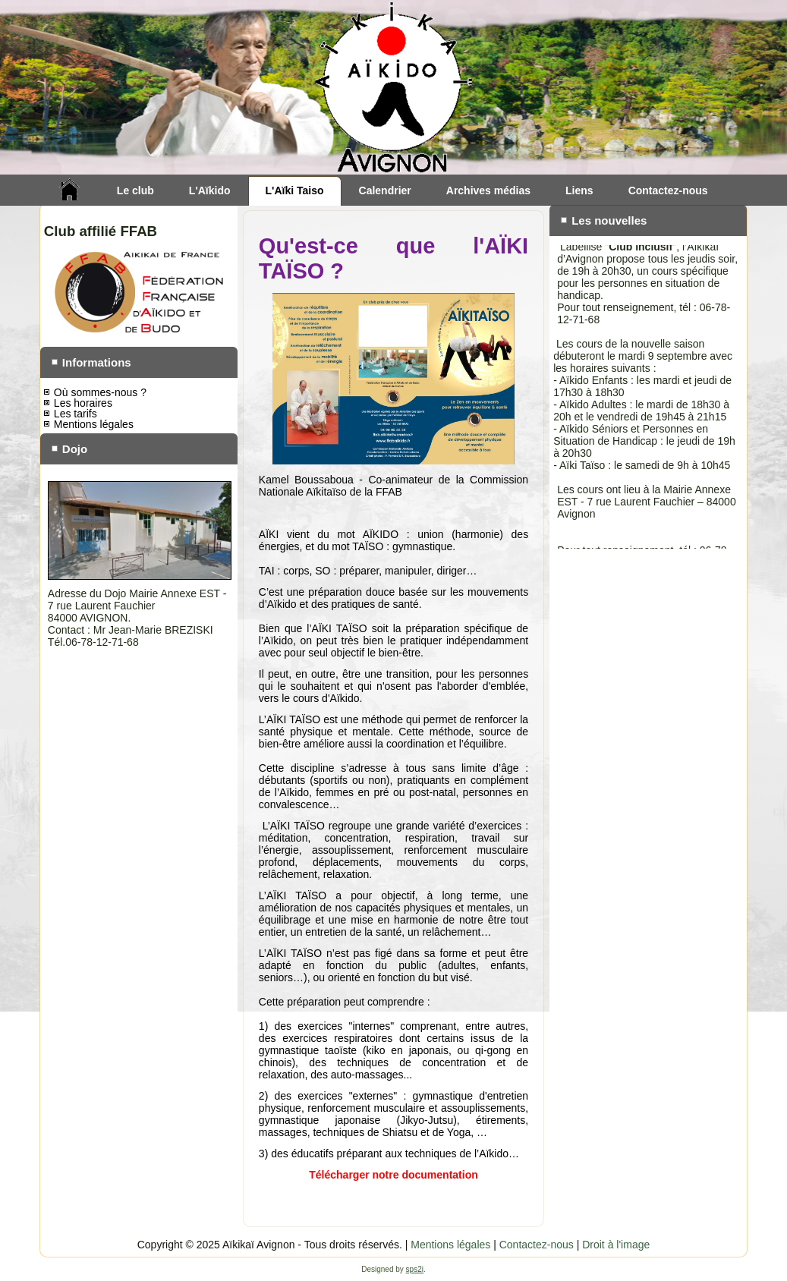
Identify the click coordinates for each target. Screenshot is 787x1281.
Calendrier (385, 190)
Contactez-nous (668, 190)
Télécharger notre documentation (393, 1175)
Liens (579, 190)
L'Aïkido (210, 190)
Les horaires (83, 403)
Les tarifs (75, 414)
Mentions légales (94, 424)
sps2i (414, 1269)
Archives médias (488, 190)
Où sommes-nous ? (100, 392)
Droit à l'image (616, 1245)
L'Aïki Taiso (295, 190)
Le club (135, 190)
